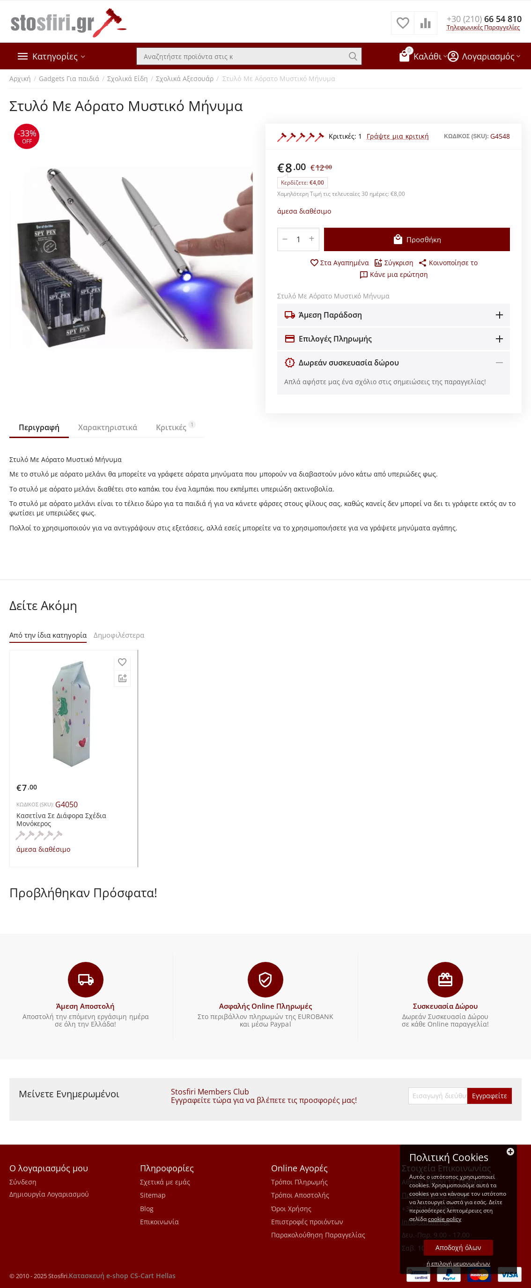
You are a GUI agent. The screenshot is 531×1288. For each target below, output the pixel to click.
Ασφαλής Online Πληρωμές (265, 1006)
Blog (147, 1208)
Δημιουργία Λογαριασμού (49, 1194)
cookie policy (444, 1219)
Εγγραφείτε (489, 1095)
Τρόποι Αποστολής (300, 1195)
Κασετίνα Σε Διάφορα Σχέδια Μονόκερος (61, 820)
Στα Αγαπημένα (339, 263)
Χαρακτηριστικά (107, 427)
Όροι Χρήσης (291, 1208)
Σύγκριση (393, 263)
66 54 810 (484, 18)
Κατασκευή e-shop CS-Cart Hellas (122, 1275)
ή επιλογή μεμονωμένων (458, 1263)
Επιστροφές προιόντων (307, 1221)
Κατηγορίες (55, 56)
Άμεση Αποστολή (85, 1006)
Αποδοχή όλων (458, 1247)
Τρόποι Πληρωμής (299, 1181)
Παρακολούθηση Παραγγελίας (318, 1234)
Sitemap (153, 1195)
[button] (448, 263)
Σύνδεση (23, 1181)
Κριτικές (176, 426)
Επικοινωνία (159, 1221)
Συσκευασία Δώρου (445, 1006)
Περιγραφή (39, 427)
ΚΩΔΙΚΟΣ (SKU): (466, 136)
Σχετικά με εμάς (165, 1181)
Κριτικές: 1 (345, 136)
